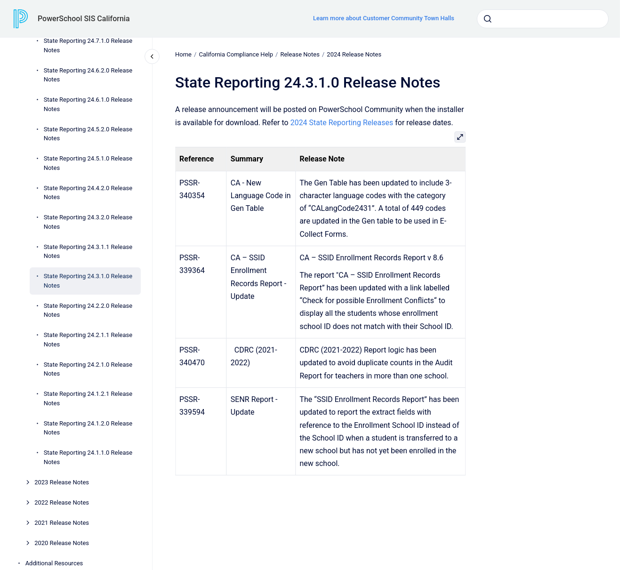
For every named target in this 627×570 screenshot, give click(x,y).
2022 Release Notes (61, 502)
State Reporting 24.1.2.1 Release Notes (88, 398)
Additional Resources (54, 563)
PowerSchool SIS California (84, 18)
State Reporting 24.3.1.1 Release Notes (88, 251)
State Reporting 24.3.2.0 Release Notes (88, 222)
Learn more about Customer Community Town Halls (383, 18)
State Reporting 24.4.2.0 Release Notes (88, 193)
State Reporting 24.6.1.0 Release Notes (88, 104)
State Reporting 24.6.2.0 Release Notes (88, 75)
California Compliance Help (236, 54)
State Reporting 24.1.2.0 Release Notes (88, 428)
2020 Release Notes (61, 542)
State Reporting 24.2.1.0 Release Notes (88, 369)
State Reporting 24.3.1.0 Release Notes (88, 281)
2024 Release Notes (354, 54)
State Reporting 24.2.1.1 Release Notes (88, 339)
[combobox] (542, 19)
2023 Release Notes (61, 482)
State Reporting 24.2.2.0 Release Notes (88, 310)
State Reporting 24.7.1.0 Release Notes (88, 45)
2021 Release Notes (61, 522)
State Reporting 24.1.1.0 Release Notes (88, 457)
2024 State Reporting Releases (341, 122)
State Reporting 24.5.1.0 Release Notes (88, 163)
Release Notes (299, 54)
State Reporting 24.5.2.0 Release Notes (88, 134)
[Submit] (487, 18)
